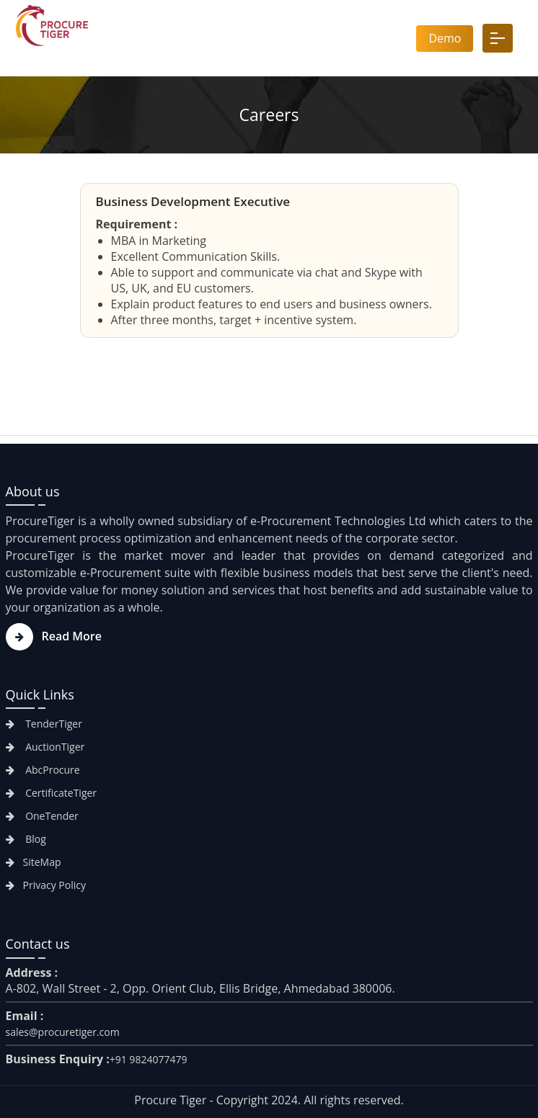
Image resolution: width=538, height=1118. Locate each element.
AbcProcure (43, 770)
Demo (444, 38)
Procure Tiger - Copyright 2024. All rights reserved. (268, 1100)
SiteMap (33, 862)
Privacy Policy (46, 885)
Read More (54, 636)
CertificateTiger (51, 793)
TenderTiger (44, 723)
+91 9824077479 (149, 1059)
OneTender (42, 816)
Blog (26, 839)
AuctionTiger (45, 746)
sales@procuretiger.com (63, 1032)
